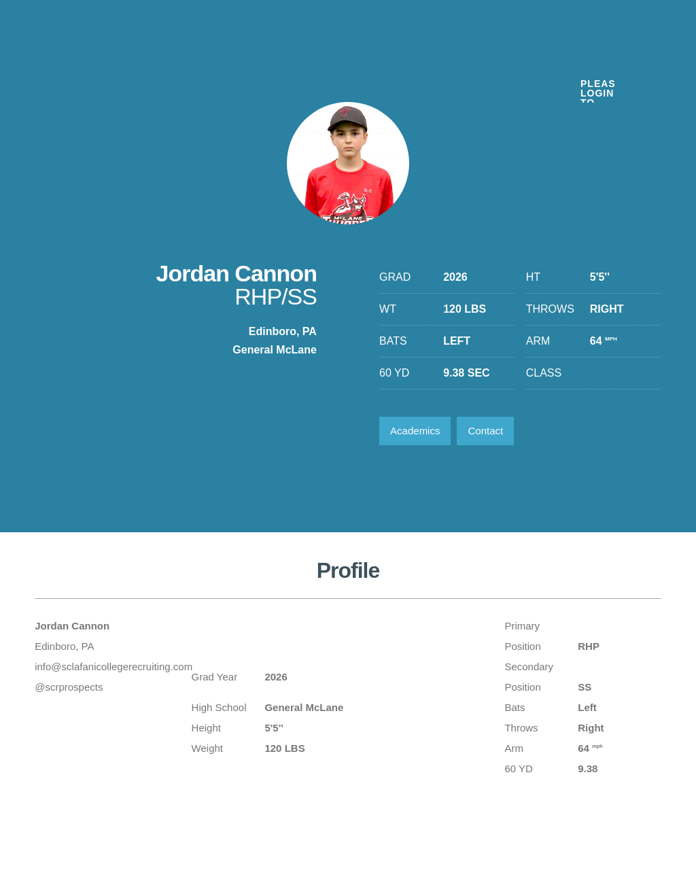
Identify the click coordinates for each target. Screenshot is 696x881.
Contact (485, 430)
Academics (415, 430)
